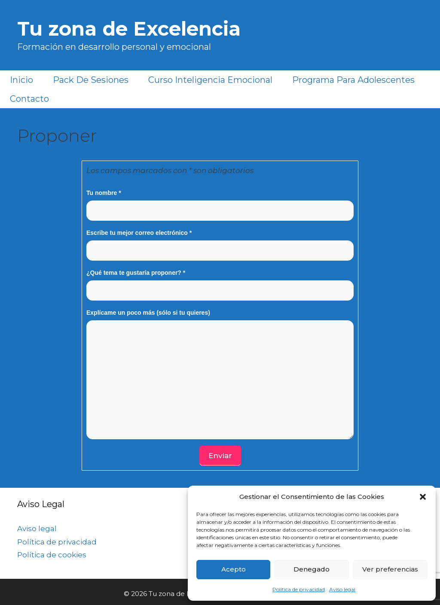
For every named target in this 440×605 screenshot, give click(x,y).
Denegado (311, 569)
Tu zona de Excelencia (129, 28)
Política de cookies (51, 554)
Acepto (233, 569)
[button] (423, 497)
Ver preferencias (390, 569)
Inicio (21, 80)
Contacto (29, 99)
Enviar (220, 455)
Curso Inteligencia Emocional (210, 80)
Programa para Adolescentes (353, 80)
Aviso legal (342, 589)
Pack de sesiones (90, 80)
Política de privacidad (298, 589)
